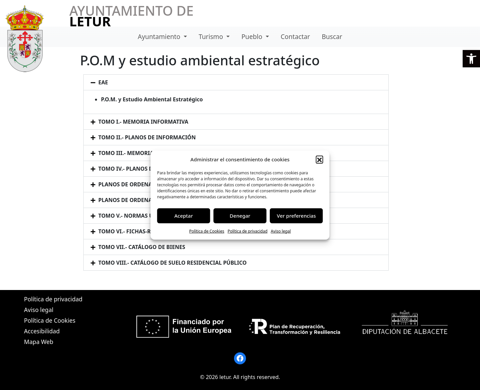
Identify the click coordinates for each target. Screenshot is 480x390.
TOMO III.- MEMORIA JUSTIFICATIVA (145, 153)
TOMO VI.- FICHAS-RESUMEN (135, 231)
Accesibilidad (42, 331)
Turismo (212, 36)
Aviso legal (281, 231)
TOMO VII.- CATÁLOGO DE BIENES (141, 247)
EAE (103, 82)
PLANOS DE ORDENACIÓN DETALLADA (148, 184)
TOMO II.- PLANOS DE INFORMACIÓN (147, 137)
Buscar (332, 36)
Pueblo (252, 36)
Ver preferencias (296, 215)
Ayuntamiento (160, 36)
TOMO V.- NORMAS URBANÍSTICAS (143, 215)
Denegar (240, 215)
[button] (471, 58)
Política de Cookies (206, 231)
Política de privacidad (248, 231)
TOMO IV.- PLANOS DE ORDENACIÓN (146, 168)
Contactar (295, 36)
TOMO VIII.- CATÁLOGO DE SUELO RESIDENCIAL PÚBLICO (172, 262)
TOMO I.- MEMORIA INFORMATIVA (143, 121)
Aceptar (183, 215)
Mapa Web (38, 342)
